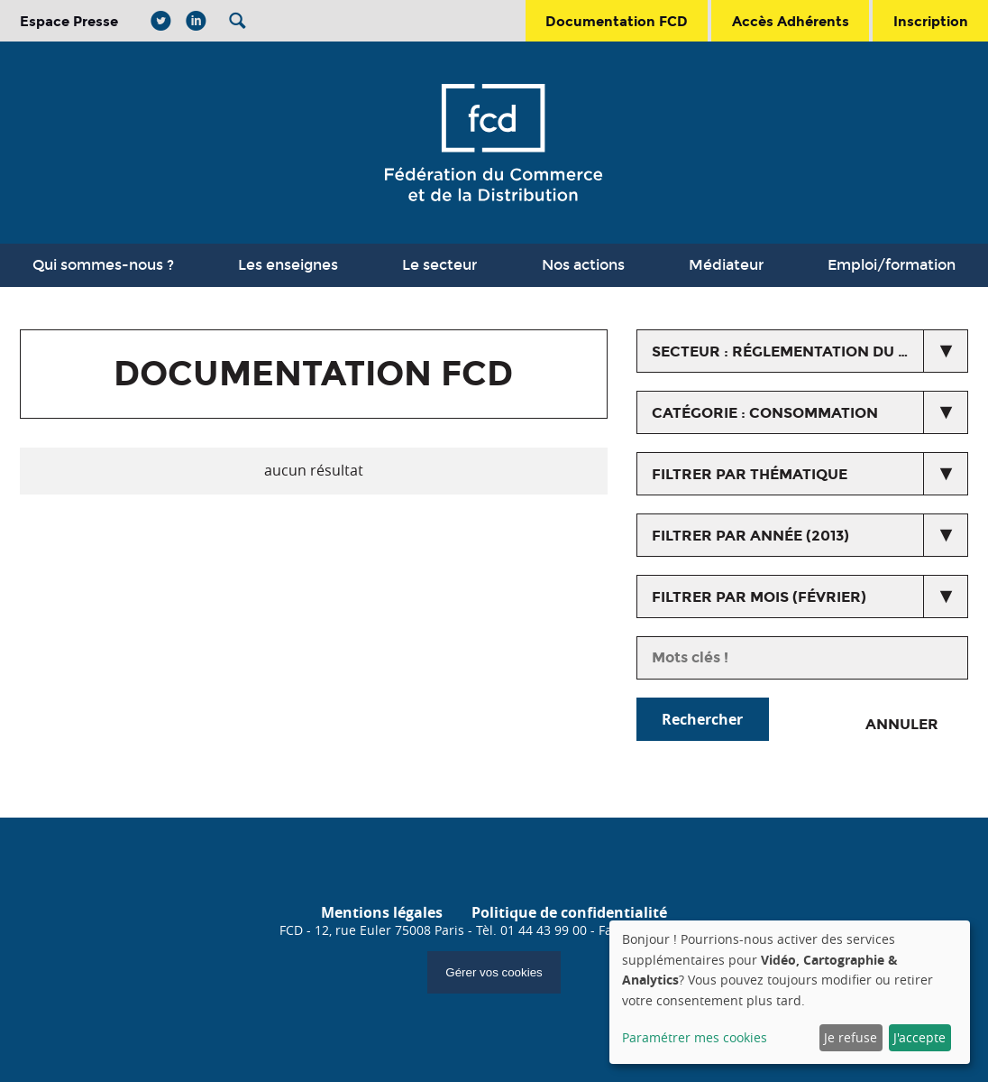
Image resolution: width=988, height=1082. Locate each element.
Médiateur (726, 264)
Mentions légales (382, 912)
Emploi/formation (892, 264)
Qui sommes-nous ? (103, 264)
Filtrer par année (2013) (750, 535)
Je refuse (850, 1037)
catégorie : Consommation (765, 412)
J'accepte (919, 1037)
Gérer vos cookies (493, 972)
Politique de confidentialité (569, 912)
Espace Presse (69, 21)
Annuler (901, 724)
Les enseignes (288, 264)
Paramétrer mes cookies (694, 1037)
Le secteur (439, 264)
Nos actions (583, 264)
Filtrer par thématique (749, 474)
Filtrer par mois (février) (759, 597)
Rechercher (702, 719)
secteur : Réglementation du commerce (810, 351)
